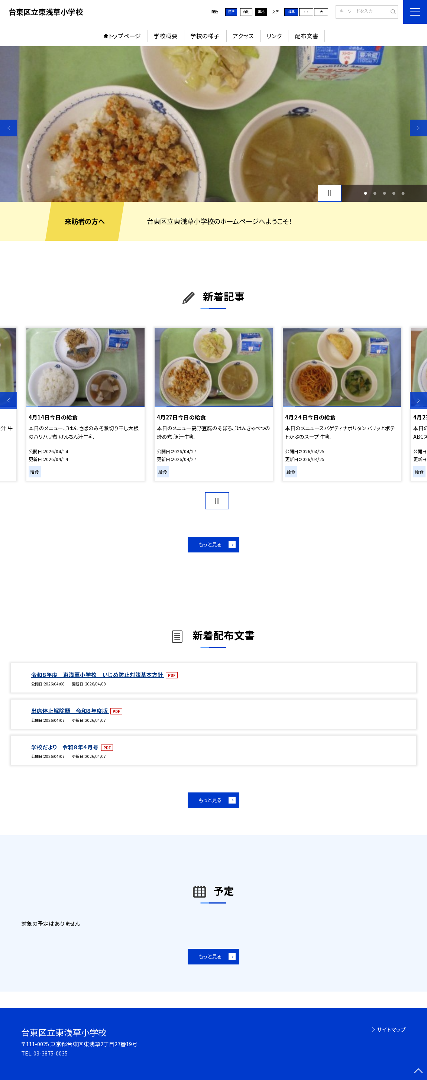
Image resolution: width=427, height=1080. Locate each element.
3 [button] (384, 193)
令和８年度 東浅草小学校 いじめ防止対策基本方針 (97, 674)
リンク (274, 36)
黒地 (261, 11)
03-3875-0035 (50, 1053)
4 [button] (393, 193)
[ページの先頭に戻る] (418, 1071)
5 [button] (403, 193)
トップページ (125, 36)
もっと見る (210, 544)
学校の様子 (205, 36)
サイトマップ (391, 1029)
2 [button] (374, 193)
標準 (291, 11)
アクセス (243, 36)
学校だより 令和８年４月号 (65, 747)
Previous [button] (8, 128)
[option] (213, 124)
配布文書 (306, 36)
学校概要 (166, 36)
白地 (246, 11)
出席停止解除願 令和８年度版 (70, 710)
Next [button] (418, 128)
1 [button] (365, 193)
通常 (231, 11)
